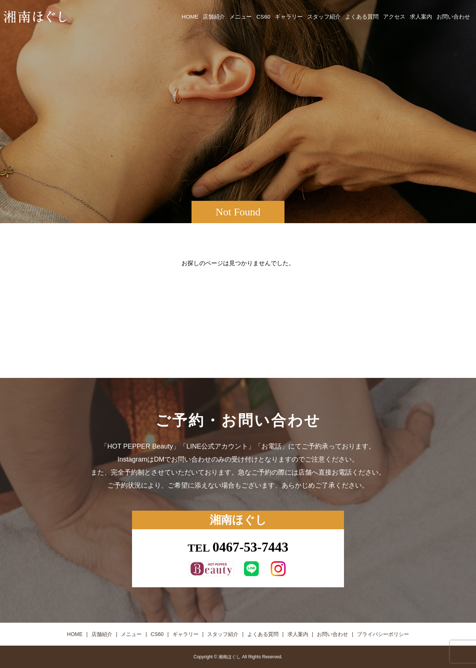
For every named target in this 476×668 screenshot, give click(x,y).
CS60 (263, 16)
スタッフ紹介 (324, 16)
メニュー (240, 16)
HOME (189, 16)
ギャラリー (289, 16)
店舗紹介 (214, 16)
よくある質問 (362, 16)
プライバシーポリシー (383, 634)
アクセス (394, 16)
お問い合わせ (453, 16)
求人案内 (421, 16)
